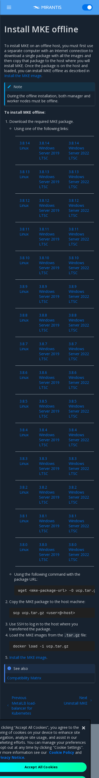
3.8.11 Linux (25, 232)
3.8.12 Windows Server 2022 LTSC (79, 208)
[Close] (83, 737)
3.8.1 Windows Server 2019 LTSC (49, 523)
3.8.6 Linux (24, 375)
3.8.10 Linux (25, 260)
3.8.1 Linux (24, 518)
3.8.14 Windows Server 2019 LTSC (49, 150)
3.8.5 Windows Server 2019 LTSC (49, 409)
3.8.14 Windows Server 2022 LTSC (79, 150)
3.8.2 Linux (24, 490)
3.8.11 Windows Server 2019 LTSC (49, 237)
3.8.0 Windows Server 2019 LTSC (49, 552)
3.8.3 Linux (24, 461)
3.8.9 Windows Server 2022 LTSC (79, 294)
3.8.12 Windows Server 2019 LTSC (49, 208)
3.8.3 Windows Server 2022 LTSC (79, 466)
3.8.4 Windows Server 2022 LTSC (79, 437)
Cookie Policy (61, 761)
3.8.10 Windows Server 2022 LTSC (79, 265)
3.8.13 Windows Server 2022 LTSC (79, 179)
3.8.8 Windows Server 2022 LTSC (79, 323)
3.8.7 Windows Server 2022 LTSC (79, 351)
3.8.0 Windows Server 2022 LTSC (79, 552)
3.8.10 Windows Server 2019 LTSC (49, 265)
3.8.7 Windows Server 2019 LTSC (49, 351)
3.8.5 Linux (24, 404)
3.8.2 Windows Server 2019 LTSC (49, 495)
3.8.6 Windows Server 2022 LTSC (79, 380)
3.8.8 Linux (24, 318)
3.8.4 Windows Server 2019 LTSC (49, 437)
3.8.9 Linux (24, 289)
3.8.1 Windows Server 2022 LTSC (79, 523)
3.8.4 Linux (24, 432)
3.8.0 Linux (24, 547)
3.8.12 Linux (25, 203)
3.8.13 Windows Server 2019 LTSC (49, 179)
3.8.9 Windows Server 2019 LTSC (49, 294)
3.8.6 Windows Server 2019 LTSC (49, 380)
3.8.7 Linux (24, 346)
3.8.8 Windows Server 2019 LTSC (49, 323)
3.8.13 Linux (25, 174)
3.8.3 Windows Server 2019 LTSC (49, 466)
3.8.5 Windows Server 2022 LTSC (79, 409)
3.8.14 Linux (25, 145)
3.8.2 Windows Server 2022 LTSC (79, 495)
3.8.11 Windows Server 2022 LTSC (79, 237)
